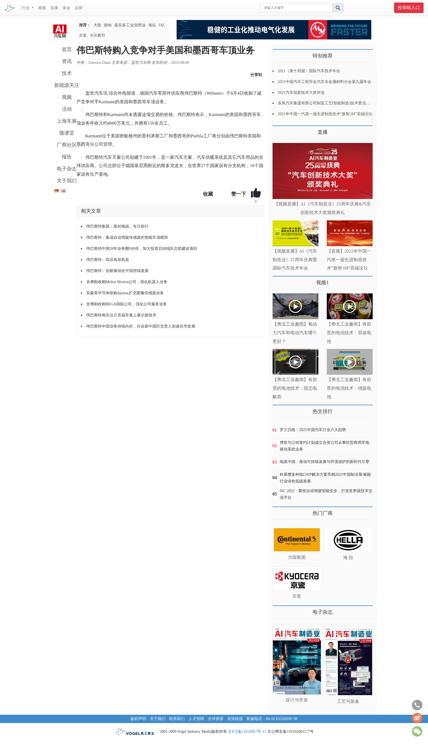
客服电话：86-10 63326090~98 (272, 719)
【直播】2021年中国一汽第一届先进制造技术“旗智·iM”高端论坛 (349, 260)
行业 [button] (26, 8)
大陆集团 (297, 557)
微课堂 (66, 133)
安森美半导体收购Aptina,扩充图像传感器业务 (125, 293)
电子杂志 (67, 169)
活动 (67, 109)
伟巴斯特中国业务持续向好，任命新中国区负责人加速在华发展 (140, 326)
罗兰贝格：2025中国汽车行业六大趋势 (313, 430)
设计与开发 (297, 700)
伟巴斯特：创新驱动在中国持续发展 (117, 271)
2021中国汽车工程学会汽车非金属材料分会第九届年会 (324, 82)
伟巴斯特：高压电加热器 (107, 260)
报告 (67, 157)
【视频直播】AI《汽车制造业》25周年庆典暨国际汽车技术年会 (295, 260)
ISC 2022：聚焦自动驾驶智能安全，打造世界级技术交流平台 (326, 494)
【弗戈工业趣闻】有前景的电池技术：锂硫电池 (349, 388)
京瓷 (83, 35)
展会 (66, 8)
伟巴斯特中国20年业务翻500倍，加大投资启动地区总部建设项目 (141, 248)
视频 (42, 8)
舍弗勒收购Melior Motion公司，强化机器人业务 (127, 282)
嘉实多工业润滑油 (129, 25)
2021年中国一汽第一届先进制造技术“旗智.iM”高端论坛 (325, 114)
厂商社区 (67, 145)
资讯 (67, 61)
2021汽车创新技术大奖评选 (301, 92)
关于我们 (67, 180)
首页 (67, 49)
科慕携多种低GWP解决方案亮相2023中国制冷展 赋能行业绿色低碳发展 (325, 477)
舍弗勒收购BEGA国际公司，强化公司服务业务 (126, 304)
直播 (54, 8)
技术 (67, 73)
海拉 (152, 25)
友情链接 (235, 719)
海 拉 (348, 557)
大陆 (97, 25)
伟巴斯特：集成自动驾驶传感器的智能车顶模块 (127, 237)
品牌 (79, 8)
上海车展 (67, 121)
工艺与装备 (348, 701)
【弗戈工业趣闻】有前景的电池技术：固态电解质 (295, 388)
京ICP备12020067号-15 (247, 731)
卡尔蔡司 (97, 35)
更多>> (278, 130)
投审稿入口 (409, 7)
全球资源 (215, 719)
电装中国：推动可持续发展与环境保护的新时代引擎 (324, 462)
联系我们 (177, 719)
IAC (162, 25)
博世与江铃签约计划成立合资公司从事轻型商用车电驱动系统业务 (324, 446)
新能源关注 (66, 85)
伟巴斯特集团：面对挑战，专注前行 (117, 226)
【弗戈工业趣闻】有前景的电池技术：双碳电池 (349, 333)
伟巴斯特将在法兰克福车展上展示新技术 (121, 315)
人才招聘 (196, 719)
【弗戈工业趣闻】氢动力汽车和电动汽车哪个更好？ (295, 333)
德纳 (108, 25)
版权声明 (138, 719)
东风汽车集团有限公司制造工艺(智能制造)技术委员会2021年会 (331, 103)
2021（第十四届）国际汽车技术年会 (309, 71)
